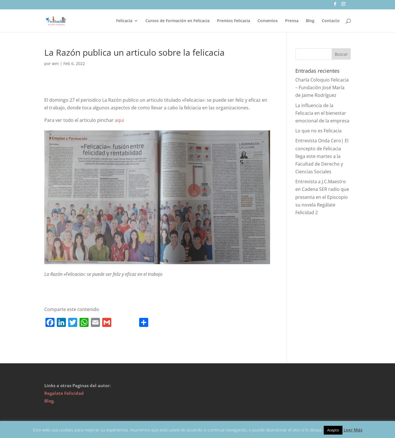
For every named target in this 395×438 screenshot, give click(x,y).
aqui (119, 120)
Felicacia (124, 21)
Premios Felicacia (233, 21)
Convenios (268, 21)
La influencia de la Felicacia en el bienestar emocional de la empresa (322, 113)
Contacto (331, 21)
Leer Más (353, 430)
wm (55, 63)
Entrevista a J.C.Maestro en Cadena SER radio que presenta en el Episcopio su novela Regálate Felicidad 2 (322, 197)
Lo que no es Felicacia (318, 131)
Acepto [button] (333, 430)
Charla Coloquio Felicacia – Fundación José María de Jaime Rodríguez (322, 87)
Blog (310, 21)
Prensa (291, 21)
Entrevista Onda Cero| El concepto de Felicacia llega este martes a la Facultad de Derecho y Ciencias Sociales (321, 156)
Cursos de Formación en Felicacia (177, 21)
